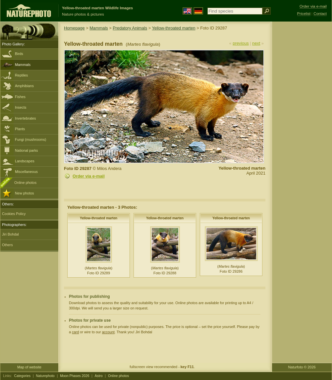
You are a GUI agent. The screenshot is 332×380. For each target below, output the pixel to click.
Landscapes (24, 161)
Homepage (74, 28)
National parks (26, 150)
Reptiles (21, 75)
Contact (320, 14)
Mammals (22, 65)
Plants (20, 129)
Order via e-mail (89, 176)
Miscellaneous (26, 172)
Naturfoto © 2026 (302, 367)
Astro (99, 376)
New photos (24, 193)
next (256, 43)
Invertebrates (25, 118)
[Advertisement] (301, 127)
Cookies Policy (14, 214)
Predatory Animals (130, 28)
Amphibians (24, 86)
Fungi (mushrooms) (30, 139)
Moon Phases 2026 (74, 376)
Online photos (25, 183)
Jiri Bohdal (10, 234)
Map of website (29, 367)
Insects (20, 107)
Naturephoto (45, 376)
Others (7, 245)
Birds (19, 54)
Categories (22, 376)
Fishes (20, 97)
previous (241, 43)
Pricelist (303, 14)
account (108, 332)
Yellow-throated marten (173, 28)
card (75, 332)
